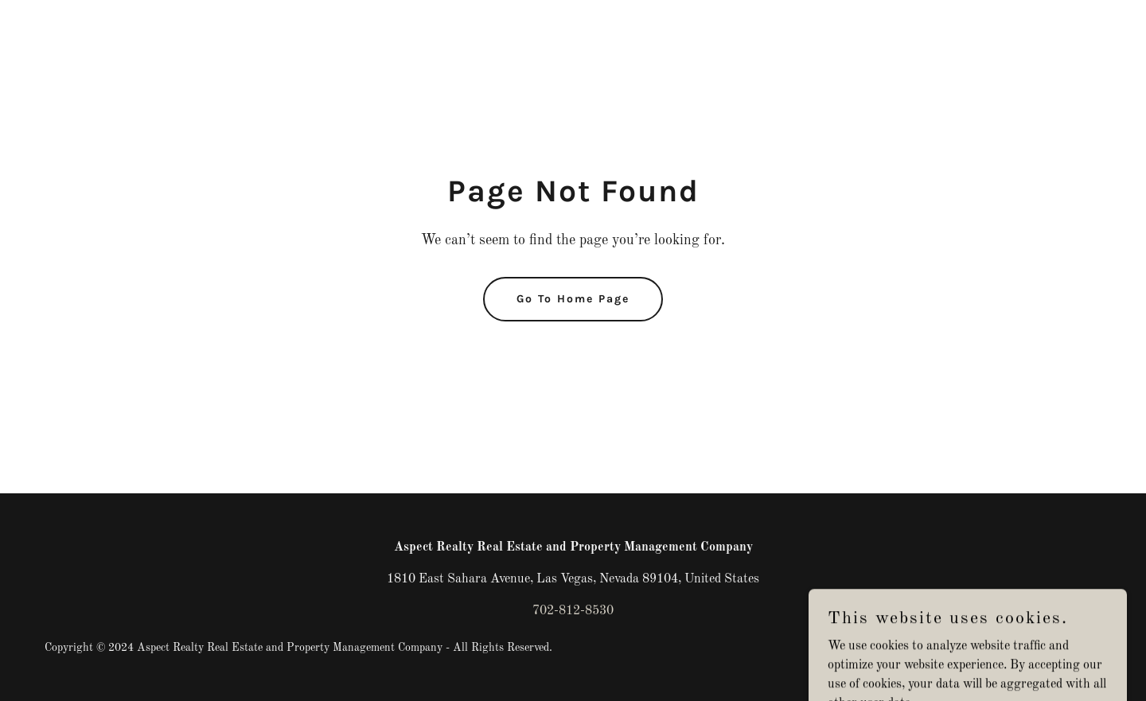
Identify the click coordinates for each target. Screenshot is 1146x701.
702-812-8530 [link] (573, 611)
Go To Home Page (573, 299)
